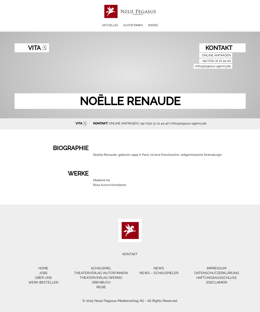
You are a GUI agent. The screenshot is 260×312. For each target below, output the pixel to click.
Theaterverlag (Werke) (101, 277)
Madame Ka (101, 180)
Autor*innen (133, 25)
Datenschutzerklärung (216, 273)
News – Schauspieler (159, 273)
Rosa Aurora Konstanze (109, 185)
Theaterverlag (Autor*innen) (101, 273)
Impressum (216, 268)
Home (43, 268)
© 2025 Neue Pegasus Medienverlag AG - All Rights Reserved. (130, 301)
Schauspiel (101, 268)
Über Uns (43, 277)
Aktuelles (110, 25)
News (159, 268)
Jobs (43, 273)
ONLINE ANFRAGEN (123, 123)
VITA (82, 123)
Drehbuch (101, 282)
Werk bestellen (43, 282)
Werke (153, 25)
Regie (101, 287)
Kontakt (130, 254)
